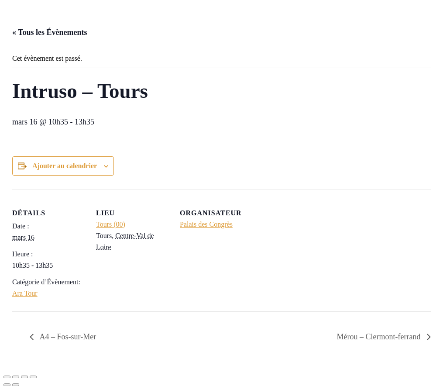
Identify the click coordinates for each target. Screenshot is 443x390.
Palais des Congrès (206, 224)
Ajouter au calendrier (64, 165)
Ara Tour (25, 293)
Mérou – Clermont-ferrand (379, 336)
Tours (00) (110, 224)
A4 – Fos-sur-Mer (67, 336)
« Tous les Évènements (49, 32)
